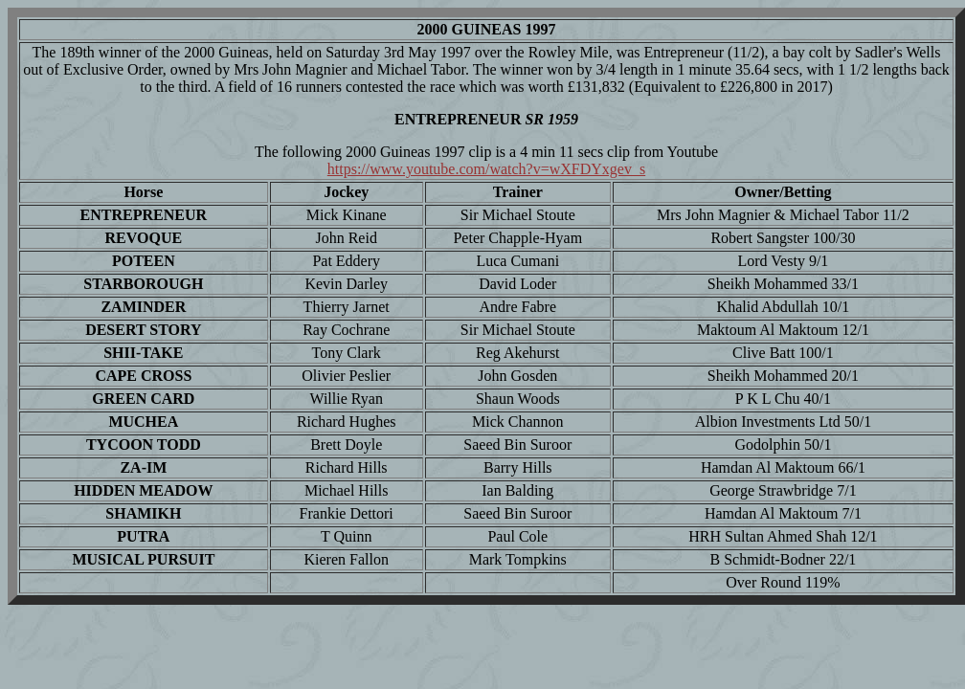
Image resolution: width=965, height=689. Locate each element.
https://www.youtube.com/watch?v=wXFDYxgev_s (486, 169)
